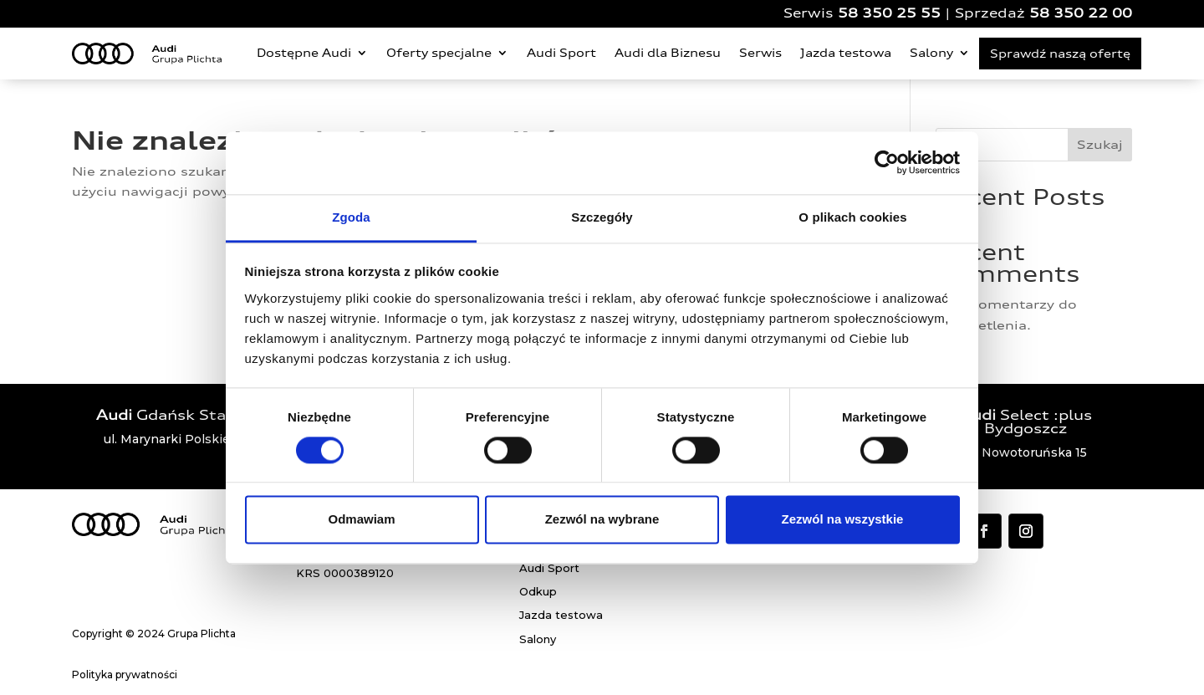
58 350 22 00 (1080, 13)
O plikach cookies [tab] (852, 217)
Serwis (760, 52)
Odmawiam (361, 520)
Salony (931, 52)
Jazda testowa (845, 52)
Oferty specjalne (439, 52)
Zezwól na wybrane (602, 520)
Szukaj (1100, 144)
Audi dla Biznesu (668, 52)
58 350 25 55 (889, 13)
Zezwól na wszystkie (843, 520)
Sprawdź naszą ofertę (1060, 53)
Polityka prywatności (124, 674)
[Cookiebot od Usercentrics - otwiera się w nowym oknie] (887, 162)
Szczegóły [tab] (601, 217)
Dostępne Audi (304, 52)
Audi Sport (561, 52)
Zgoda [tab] (351, 217)
